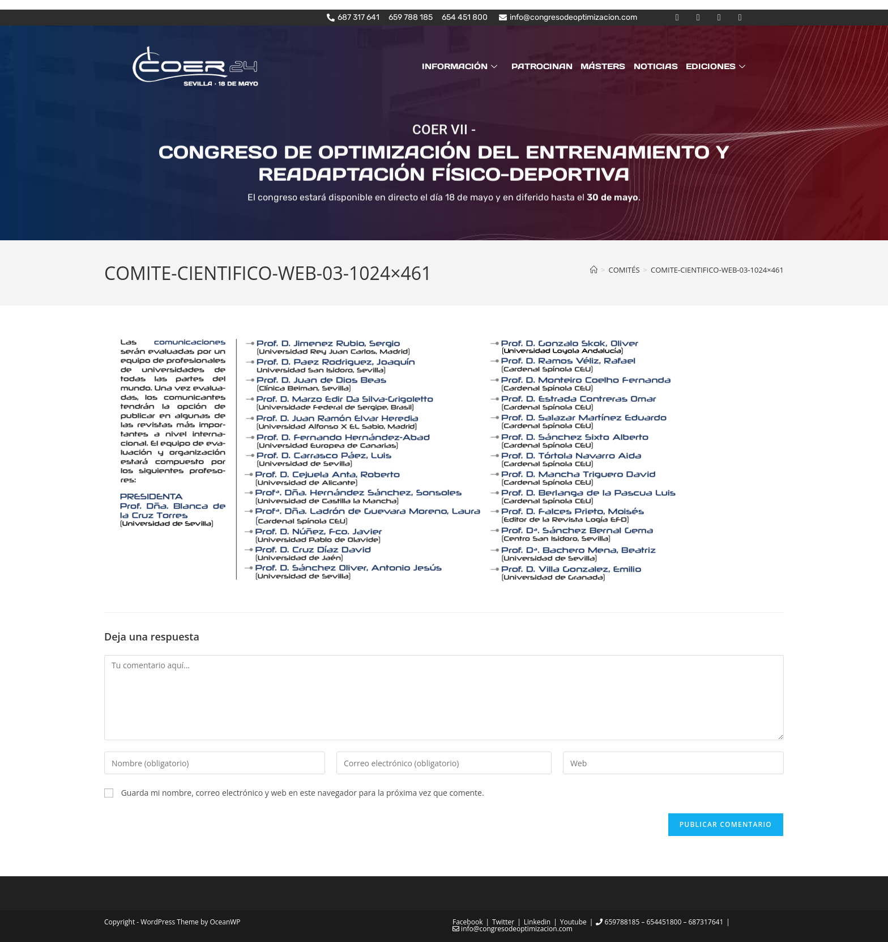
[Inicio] (593, 270)
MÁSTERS (603, 66)
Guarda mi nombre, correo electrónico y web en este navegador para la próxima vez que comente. (302, 792)
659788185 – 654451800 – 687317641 (659, 922)
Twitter (503, 922)
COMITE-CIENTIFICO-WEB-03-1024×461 (717, 270)
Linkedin (537, 922)
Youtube (573, 922)
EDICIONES (717, 66)
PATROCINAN (542, 66)
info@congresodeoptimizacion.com (512, 928)
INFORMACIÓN (461, 66)
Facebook (467, 922)
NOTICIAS (656, 66)
